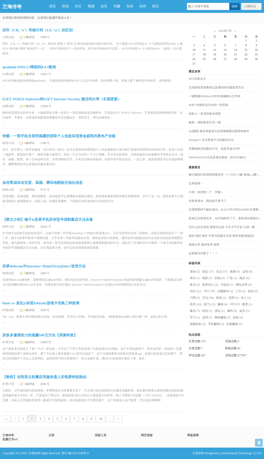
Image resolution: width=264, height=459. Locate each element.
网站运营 (244, 284)
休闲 (142, 6)
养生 (195, 278)
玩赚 (117, 6)
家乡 (195, 284)
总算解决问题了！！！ (203, 253)
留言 (155, 6)
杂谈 (129, 6)
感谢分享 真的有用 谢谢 (204, 244)
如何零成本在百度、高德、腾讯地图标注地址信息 (42, 183)
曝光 (195, 311)
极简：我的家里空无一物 (205, 122)
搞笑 (253, 291)
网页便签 (147, 435)
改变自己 (210, 284)
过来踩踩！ (196, 183)
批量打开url (10, 439)
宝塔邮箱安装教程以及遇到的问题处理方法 (216, 87)
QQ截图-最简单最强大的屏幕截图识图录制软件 (219, 131)
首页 (52, 6)
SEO (209, 291)
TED (235, 304)
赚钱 (223, 304)
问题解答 (225, 291)
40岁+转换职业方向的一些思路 (208, 105)
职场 (220, 278)
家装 (221, 297)
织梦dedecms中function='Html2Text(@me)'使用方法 (44, 266)
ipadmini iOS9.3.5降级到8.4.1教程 (29, 67)
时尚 (207, 311)
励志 (208, 271)
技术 (195, 304)
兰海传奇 (12, 6)
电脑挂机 (198, 324)
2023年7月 (225, 31)
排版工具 (100, 435)
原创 (65, 6)
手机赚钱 (216, 324)
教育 (247, 304)
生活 (222, 271)
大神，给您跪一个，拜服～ (206, 192)
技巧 (209, 304)
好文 (78, 6)
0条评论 (30, 37)
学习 (195, 317)
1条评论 (30, 226)
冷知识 (226, 284)
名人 (246, 297)
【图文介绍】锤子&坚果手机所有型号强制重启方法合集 (47, 219)
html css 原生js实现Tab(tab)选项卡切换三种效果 (40, 303)
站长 (104, 6)
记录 (51, 435)
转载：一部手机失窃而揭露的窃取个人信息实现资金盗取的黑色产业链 (58, 136)
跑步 (244, 278)
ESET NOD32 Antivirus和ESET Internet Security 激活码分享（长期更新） (61, 99)
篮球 (207, 317)
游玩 (220, 311)
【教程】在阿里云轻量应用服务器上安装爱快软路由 (44, 377)
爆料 (232, 311)
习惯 (195, 297)
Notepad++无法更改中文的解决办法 (211, 140)
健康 (235, 271)
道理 (233, 297)
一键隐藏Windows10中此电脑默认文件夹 (215, 96)
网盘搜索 (193, 435)
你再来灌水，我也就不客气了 (208, 201)
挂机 (238, 317)
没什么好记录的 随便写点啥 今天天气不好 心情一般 (222, 227)
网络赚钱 (222, 317)
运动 (247, 271)
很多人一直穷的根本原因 (205, 113)
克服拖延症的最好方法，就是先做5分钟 (214, 148)
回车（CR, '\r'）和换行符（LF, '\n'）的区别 (37, 30)
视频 (91, 6)
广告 (232, 278)
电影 (207, 278)
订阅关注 (250, 6)
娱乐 (244, 311)
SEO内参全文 (197, 78)
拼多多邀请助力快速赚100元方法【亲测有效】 (39, 335)
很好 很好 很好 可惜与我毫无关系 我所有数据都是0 (221, 236)
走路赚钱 (234, 324)
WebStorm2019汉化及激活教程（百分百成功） (218, 157)
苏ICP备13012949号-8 (75, 453)
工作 (241, 291)
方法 (208, 297)
